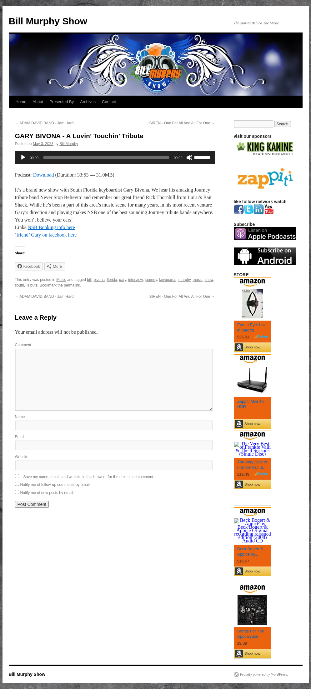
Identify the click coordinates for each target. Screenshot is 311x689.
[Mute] (189, 157)
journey (151, 279)
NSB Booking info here (51, 227)
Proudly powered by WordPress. (264, 674)
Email (19, 437)
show (209, 279)
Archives (88, 101)
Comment (23, 345)
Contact (109, 101)
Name (20, 417)
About (38, 101)
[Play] (23, 157)
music (198, 279)
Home (21, 101)
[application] (115, 157)
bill (89, 279)
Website (21, 457)
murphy (184, 279)
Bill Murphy (68, 144)
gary (122, 279)
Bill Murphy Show (48, 21)
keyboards (167, 279)
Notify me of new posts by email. (47, 493)
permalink (72, 285)
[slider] (106, 157)
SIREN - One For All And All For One (182, 123)
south (19, 285)
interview (135, 279)
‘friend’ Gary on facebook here (46, 234)
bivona (99, 279)
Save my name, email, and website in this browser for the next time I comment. (88, 477)
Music (61, 279)
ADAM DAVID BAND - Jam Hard (44, 123)
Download (43, 174)
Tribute (32, 285)
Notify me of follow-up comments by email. (55, 484)
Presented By (61, 101)
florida (112, 279)
